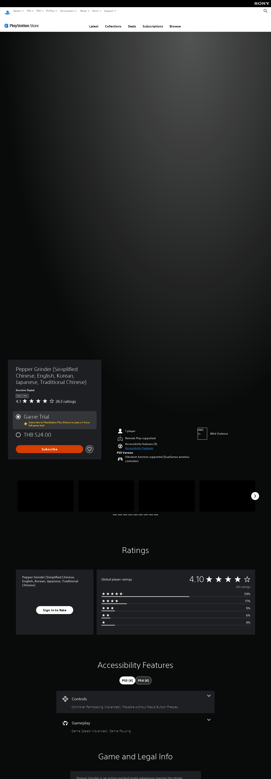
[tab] (127, 677)
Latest (93, 22)
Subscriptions (153, 22)
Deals (132, 22)
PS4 (39, 11)
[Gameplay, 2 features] (135, 722)
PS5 (29, 11)
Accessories (67, 11)
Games (17, 11)
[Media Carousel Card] (46, 492)
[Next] (255, 492)
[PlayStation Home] (7, 11)
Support (109, 11)
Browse (175, 22)
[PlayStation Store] (22, 21)
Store (95, 11)
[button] (139, 444)
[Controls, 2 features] (135, 698)
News (83, 11)
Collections (113, 22)
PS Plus (50, 11)
